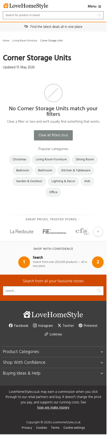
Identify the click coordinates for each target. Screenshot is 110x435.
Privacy (27, 428)
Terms (55, 428)
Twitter (66, 326)
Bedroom (22, 170)
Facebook (18, 326)
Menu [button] (95, 6)
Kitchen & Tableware (75, 170)
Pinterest (88, 326)
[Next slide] (98, 231)
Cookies (41, 428)
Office (53, 192)
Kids (87, 181)
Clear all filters (53, 135)
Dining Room (85, 159)
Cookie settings (74, 428)
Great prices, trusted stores (53, 219)
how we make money (53, 407)
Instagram (43, 326)
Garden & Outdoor (29, 181)
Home (6, 41)
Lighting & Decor (63, 181)
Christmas (19, 159)
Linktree (53, 334)
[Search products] (53, 15)
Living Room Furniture (24, 41)
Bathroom (45, 170)
